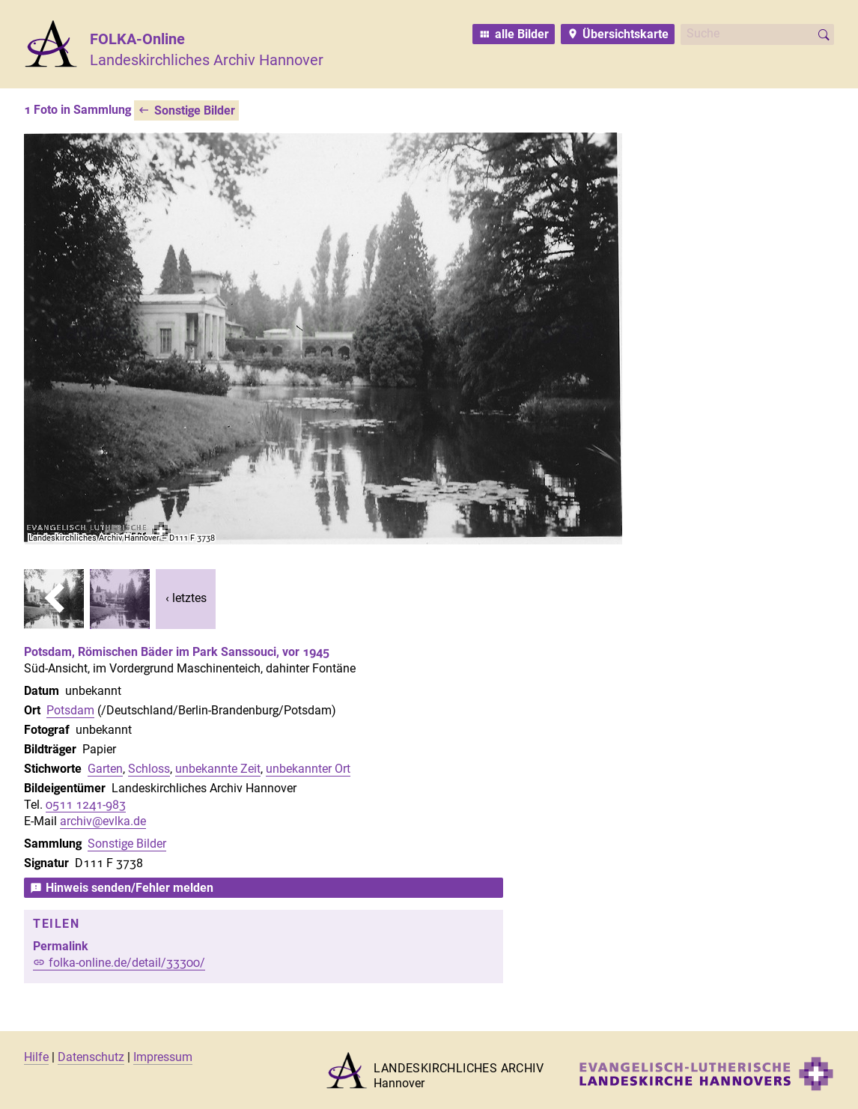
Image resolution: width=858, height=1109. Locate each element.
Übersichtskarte (625, 34)
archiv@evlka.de (103, 821)
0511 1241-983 (86, 804)
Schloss (149, 769)
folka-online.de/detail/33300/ (127, 962)
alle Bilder (522, 34)
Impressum (162, 1057)
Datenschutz (91, 1057)
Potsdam (70, 710)
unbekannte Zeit (218, 769)
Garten (105, 769)
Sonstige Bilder (194, 110)
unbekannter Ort (308, 769)
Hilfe (36, 1057)
